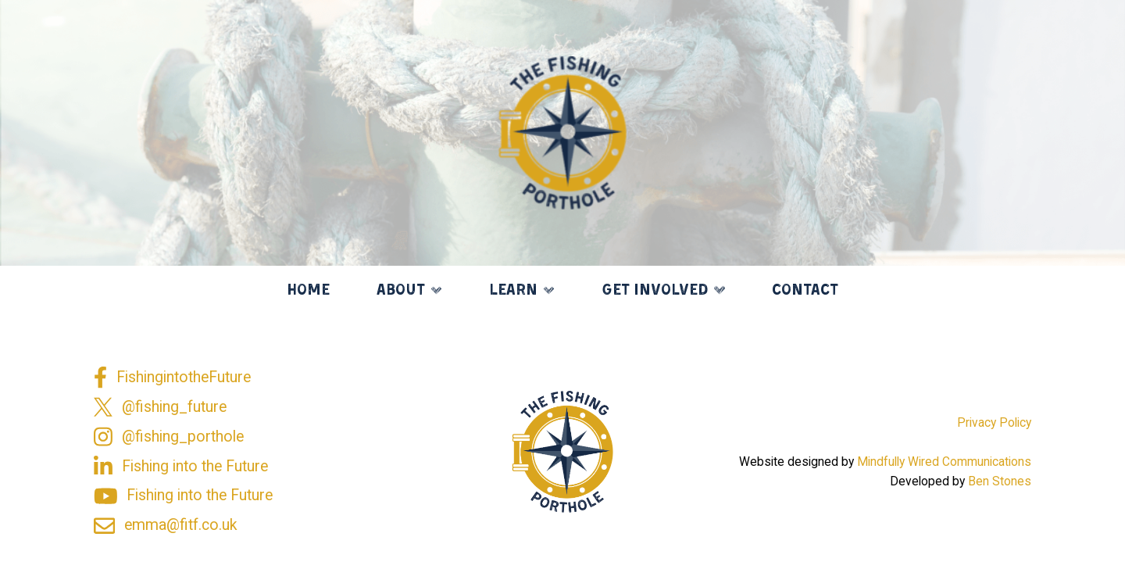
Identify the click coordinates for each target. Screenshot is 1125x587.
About (401, 291)
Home (308, 291)
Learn (513, 291)
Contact (805, 291)
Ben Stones (999, 481)
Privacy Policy (994, 423)
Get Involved (655, 291)
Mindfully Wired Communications (944, 462)
